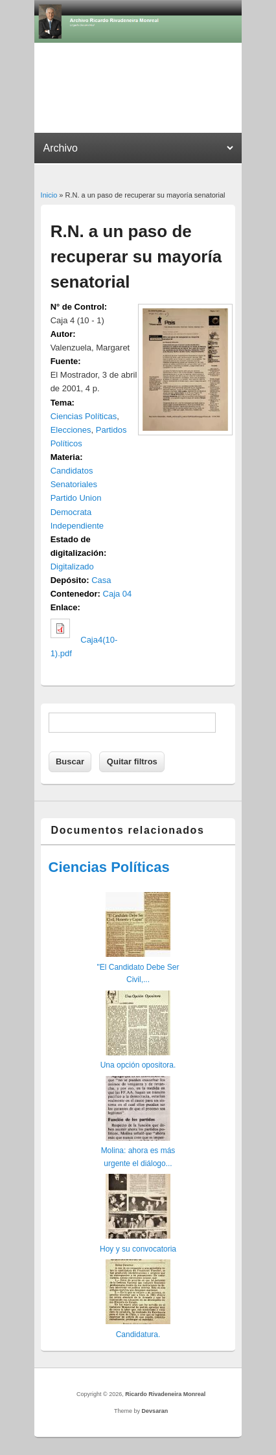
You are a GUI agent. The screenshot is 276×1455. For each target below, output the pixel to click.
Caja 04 (117, 594)
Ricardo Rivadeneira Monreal (165, 1394)
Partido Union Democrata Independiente (77, 511)
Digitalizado (72, 566)
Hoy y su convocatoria (138, 1249)
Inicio (49, 195)
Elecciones (71, 430)
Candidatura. (138, 1334)
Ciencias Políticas (84, 416)
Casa (101, 580)
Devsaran (155, 1411)
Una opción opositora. (138, 1065)
